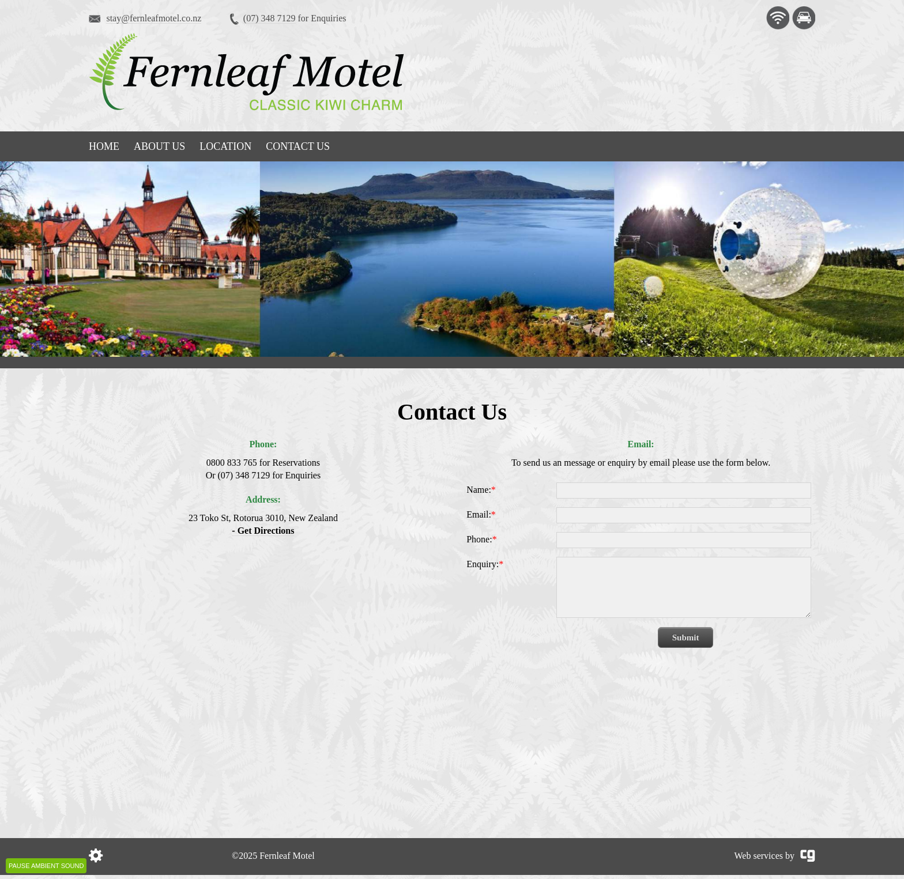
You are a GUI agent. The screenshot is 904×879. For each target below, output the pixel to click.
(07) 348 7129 (269, 18)
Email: (481, 514)
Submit (685, 637)
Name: (481, 490)
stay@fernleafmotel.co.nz (153, 18)
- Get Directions (263, 530)
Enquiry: (484, 564)
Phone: (481, 539)
